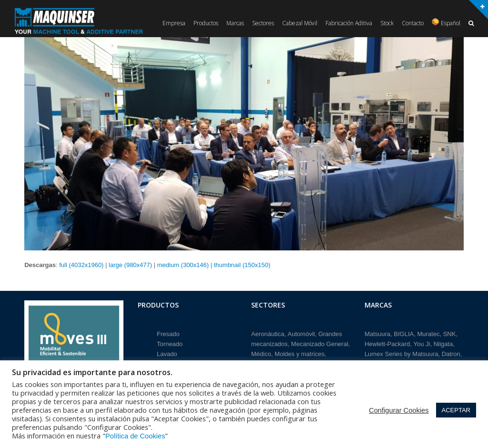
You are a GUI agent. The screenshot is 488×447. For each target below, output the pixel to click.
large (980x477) (130, 264)
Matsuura (377, 332)
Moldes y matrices (299, 352)
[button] (471, 23)
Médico (261, 352)
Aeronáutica (267, 332)
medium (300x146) (183, 264)
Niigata (443, 342)
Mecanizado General (319, 342)
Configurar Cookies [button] (398, 410)
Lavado (167, 352)
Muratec (428, 332)
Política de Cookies (135, 436)
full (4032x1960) (81, 264)
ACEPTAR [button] (456, 410)
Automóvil (301, 332)
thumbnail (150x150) (242, 264)
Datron (451, 352)
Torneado (170, 342)
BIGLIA (404, 332)
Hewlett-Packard (387, 342)
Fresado (168, 332)
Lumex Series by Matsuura (401, 352)
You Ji (421, 342)
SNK (449, 332)
